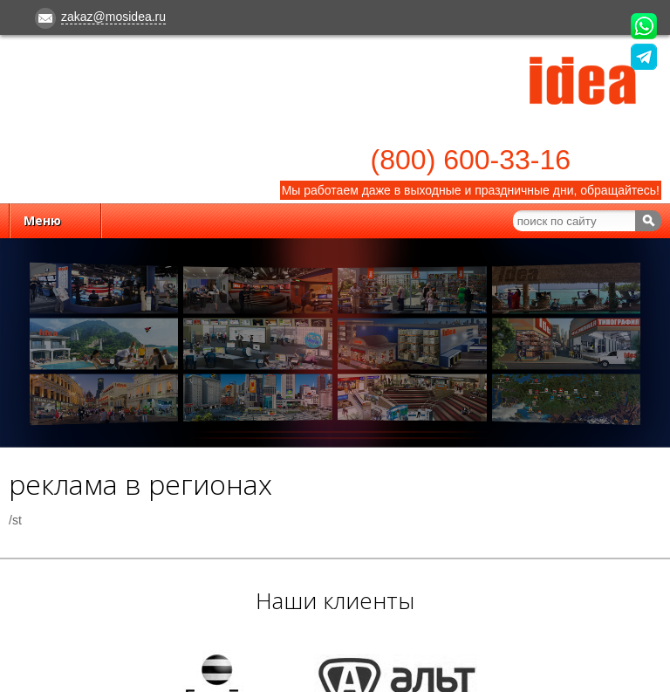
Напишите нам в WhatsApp (644, 26)
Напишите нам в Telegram (644, 57)
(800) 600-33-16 (471, 159)
